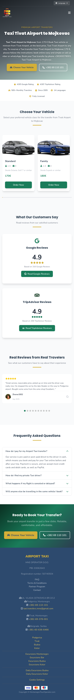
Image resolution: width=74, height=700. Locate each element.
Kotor (37, 648)
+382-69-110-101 (38, 605)
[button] (25, 411)
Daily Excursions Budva (37, 670)
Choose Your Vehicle (22, 67)
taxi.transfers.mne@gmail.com (38, 608)
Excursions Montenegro (37, 654)
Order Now (18, 184)
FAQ (37, 579)
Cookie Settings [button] (37, 679)
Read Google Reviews (37, 273)
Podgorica (37, 637)
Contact (37, 590)
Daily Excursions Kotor (37, 673)
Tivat (37, 641)
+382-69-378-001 (38, 619)
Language (62, 3)
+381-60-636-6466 (38, 629)
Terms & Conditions (37, 583)
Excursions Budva (37, 661)
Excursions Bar (37, 657)
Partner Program (37, 586)
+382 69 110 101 (53, 67)
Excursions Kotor (37, 664)
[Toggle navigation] (69, 13)
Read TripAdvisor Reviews (37, 328)
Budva (37, 644)
